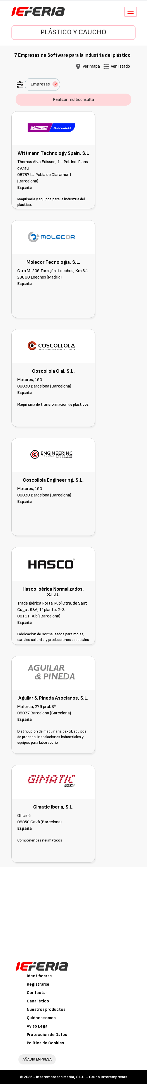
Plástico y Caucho (73, 32)
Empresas (44, 84)
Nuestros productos (46, 1009)
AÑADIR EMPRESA (37, 1059)
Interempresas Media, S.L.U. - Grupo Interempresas (81, 1077)
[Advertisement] (73, 912)
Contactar (37, 992)
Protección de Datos (47, 1034)
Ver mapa (91, 66)
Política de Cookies (45, 1043)
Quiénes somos (41, 1018)
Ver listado (120, 66)
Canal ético (38, 1001)
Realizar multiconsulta (73, 99)
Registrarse (38, 984)
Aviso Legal (38, 1026)
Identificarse (39, 976)
